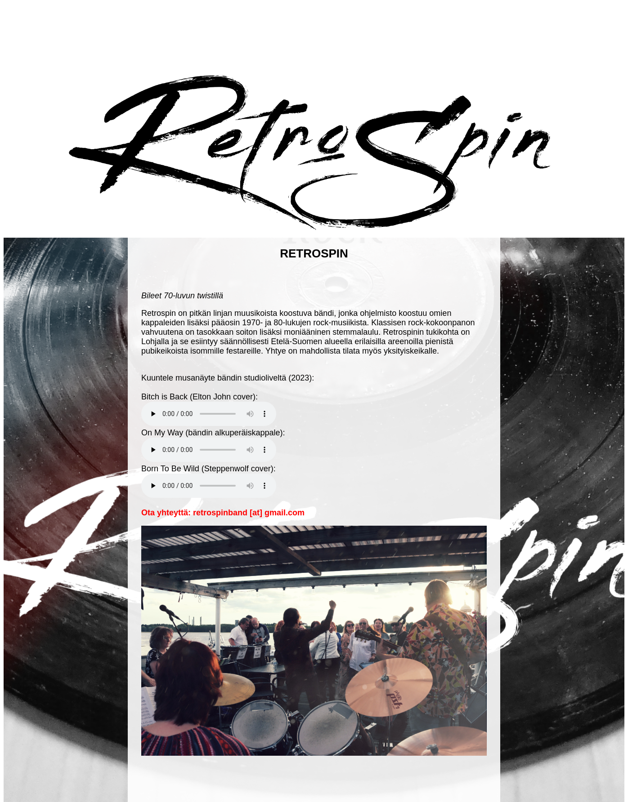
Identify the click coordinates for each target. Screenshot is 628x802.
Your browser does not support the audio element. (208, 414)
